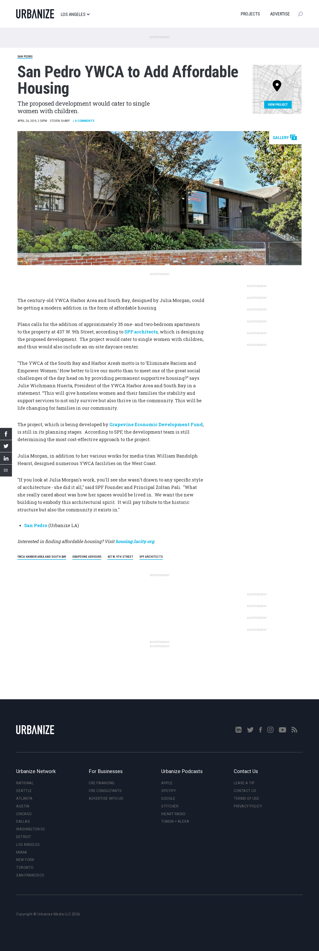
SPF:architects (141, 332)
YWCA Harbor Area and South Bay (41, 556)
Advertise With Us (106, 798)
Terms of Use (246, 798)
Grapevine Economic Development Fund (156, 424)
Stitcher (169, 806)
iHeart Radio (173, 814)
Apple (167, 783)
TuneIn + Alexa (175, 821)
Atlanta (24, 798)
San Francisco (30, 875)
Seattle (24, 791)
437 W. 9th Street (120, 556)
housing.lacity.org (134, 541)
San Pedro (25, 56)
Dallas (23, 821)
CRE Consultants (105, 791)
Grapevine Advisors (86, 556)
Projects (250, 13)
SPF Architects (151, 556)
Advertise (280, 13)
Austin (22, 806)
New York (25, 860)
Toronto (25, 868)
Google (168, 798)
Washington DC (30, 829)
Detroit (23, 837)
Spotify (168, 791)
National (25, 783)
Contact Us (245, 791)
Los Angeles (75, 14)
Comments (83, 121)
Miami (21, 852)
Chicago (24, 814)
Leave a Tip (244, 783)
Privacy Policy (248, 806)
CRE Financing (102, 783)
